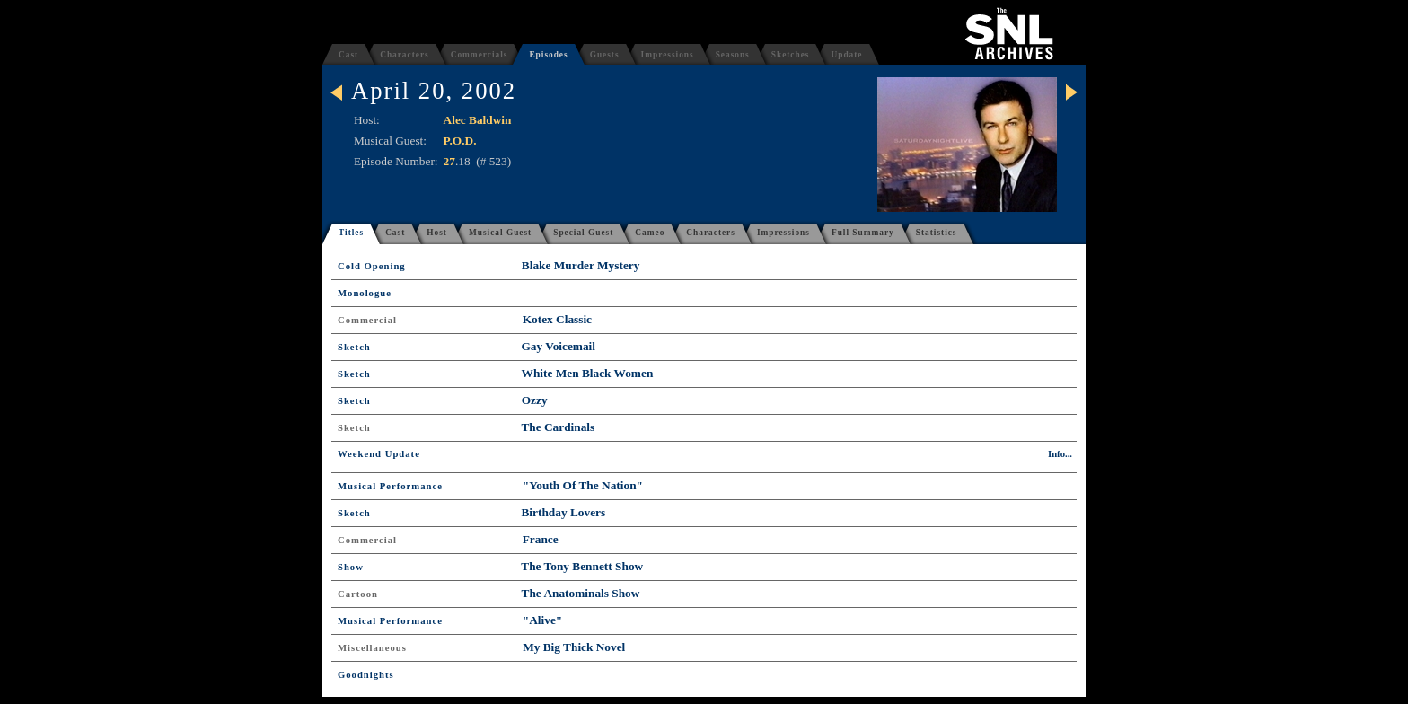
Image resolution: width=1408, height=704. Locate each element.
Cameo (649, 232)
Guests (605, 54)
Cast (348, 54)
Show (351, 567)
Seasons (733, 54)
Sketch (354, 347)
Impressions (667, 54)
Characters (404, 54)
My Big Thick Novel (574, 647)
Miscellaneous (372, 648)
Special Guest (583, 232)
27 (449, 161)
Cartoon (358, 594)
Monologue (365, 293)
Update (846, 54)
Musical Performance (390, 486)
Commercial (367, 320)
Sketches (790, 54)
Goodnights (366, 675)
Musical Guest (500, 232)
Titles (351, 232)
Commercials (479, 54)
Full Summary (863, 232)
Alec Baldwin (478, 120)
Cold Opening (372, 266)
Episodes (548, 54)
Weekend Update (379, 454)
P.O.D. (460, 140)
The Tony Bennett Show (582, 566)
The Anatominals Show (581, 593)
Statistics (936, 232)
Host (437, 232)
